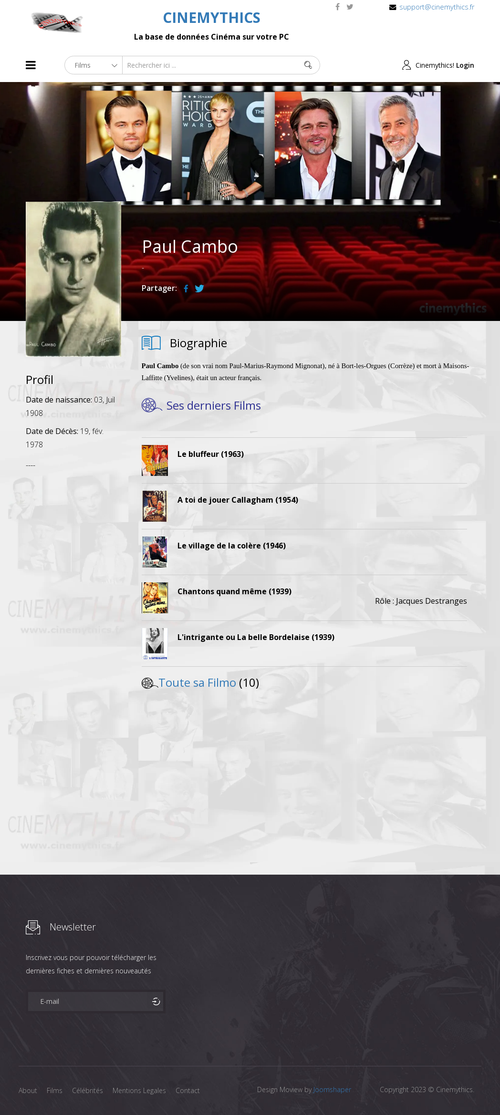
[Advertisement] (73, 619)
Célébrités (87, 1090)
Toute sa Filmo (197, 682)
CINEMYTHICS (211, 17)
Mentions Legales (139, 1090)
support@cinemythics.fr (436, 6)
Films (54, 1090)
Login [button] (465, 65)
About (28, 1090)
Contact (188, 1090)
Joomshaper (332, 1089)
